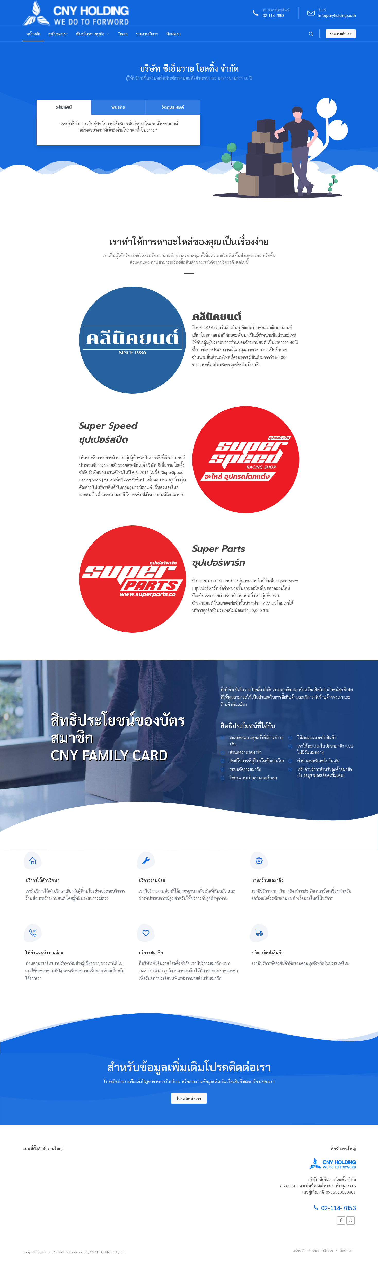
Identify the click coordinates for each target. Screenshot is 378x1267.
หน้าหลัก (299, 1250)
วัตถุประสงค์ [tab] (173, 107)
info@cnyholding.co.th (337, 15)
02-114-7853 (273, 15)
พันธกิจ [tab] (118, 107)
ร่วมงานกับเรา (340, 34)
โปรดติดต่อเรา (189, 1098)
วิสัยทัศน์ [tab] (64, 107)
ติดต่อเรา (346, 1250)
